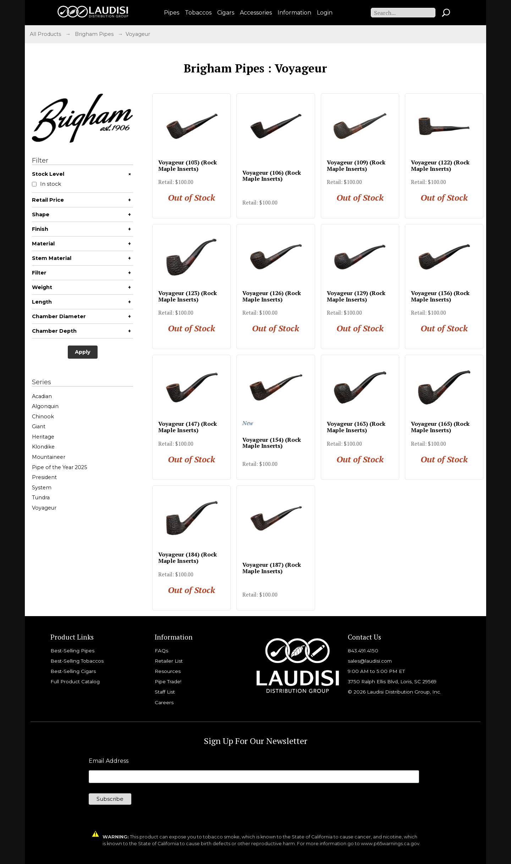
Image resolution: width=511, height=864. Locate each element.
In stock (46, 184)
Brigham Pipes (94, 34)
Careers (164, 702)
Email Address (108, 761)
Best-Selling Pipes (72, 650)
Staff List (165, 692)
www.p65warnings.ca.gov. (391, 843)
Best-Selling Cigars (73, 671)
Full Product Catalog (75, 681)
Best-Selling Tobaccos (77, 661)
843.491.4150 (363, 650)
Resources (168, 671)
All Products (45, 34)
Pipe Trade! (168, 681)
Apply (82, 352)
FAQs (161, 650)
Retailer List (169, 661)
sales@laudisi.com (370, 661)
